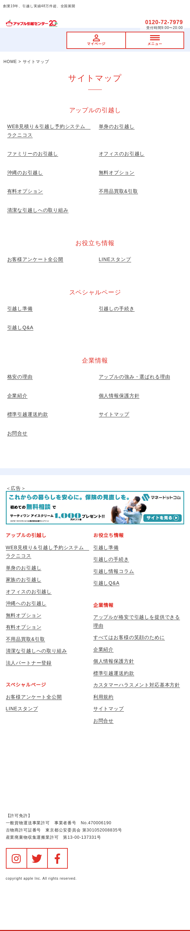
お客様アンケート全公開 (35, 259)
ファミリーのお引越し (32, 153)
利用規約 (103, 697)
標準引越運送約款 (27, 414)
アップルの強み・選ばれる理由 (134, 376)
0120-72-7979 (164, 22)
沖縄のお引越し (25, 172)
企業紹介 (17, 395)
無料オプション (117, 172)
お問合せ (17, 433)
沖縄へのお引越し (26, 603)
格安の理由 (20, 376)
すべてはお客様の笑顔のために (129, 637)
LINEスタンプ (115, 259)
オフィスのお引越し (122, 153)
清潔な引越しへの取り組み (37, 210)
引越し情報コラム (113, 571)
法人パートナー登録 (29, 663)
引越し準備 (20, 308)
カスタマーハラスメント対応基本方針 (136, 685)
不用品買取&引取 (118, 191)
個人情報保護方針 (119, 395)
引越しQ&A (20, 327)
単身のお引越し (117, 126)
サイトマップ (114, 414)
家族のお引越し (24, 579)
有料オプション (25, 191)
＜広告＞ (95, 504)
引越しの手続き (117, 308)
